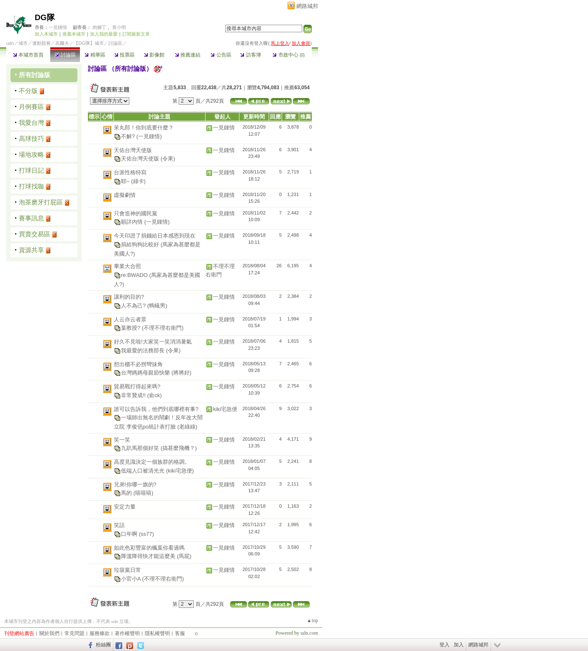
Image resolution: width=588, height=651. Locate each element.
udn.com (309, 633)
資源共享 (31, 249)
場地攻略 (31, 154)
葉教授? (131, 328)
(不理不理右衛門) (163, 328)
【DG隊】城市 (89, 43)
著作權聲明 (127, 633)
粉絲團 (103, 645)
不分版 (28, 90)
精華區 (95, 55)
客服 (180, 633)
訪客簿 (250, 55)
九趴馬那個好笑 (141, 448)
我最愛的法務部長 (143, 350)
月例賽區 (31, 106)
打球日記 (31, 170)
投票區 (124, 55)
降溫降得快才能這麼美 (149, 556)
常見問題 (74, 633)
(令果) (168, 158)
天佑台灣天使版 (133, 150)
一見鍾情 (58, 27)
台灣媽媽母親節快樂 (146, 372)
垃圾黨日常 (127, 570)
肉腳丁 (99, 27)
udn (10, 43)
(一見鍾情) (149, 136)
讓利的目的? (129, 297)
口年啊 (130, 533)
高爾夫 (62, 43)
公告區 (221, 55)
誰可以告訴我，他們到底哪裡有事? (156, 409)
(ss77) (146, 533)
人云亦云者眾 (130, 319)
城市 (23, 43)
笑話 (119, 525)
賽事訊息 (31, 218)
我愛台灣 (31, 122)
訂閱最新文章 (136, 33)
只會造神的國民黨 (135, 213)
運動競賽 (41, 43)
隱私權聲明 (157, 633)
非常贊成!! (134, 395)
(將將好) (182, 372)
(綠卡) (138, 181)
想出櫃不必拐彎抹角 (138, 364)
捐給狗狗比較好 (141, 244)
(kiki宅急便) (180, 470)
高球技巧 (31, 138)
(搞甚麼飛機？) (179, 448)
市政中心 (288, 55)
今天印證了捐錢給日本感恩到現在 (154, 235)
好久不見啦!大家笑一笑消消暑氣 (153, 341)
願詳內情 (132, 222)
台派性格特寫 (130, 172)
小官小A (131, 578)
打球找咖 (31, 186)
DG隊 (45, 17)
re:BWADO (135, 274)
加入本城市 (46, 33)
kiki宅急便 (225, 409)
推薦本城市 (73, 33)
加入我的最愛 (104, 33)
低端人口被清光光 (143, 470)
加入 (459, 645)
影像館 (154, 55)
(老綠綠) (187, 427)
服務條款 (100, 633)
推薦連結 (187, 55)
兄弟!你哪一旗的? (135, 484)
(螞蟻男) (157, 305)
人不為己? (134, 305)
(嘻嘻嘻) (144, 493)
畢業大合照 (127, 266)
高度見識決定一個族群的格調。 (152, 462)
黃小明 (119, 27)
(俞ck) (154, 395)
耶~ (126, 181)
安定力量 (125, 507)
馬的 (127, 493)
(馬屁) (184, 556)
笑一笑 (122, 440)
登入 (444, 645)
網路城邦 (307, 6)
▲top (312, 620)
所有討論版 (34, 74)
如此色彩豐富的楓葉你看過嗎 (149, 548)
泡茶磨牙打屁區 (41, 202)
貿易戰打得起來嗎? (137, 386)
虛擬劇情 (125, 195)
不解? (128, 136)
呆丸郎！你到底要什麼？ (144, 127)
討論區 (65, 55)
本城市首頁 (28, 55)
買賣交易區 (34, 234)
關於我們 (49, 633)
